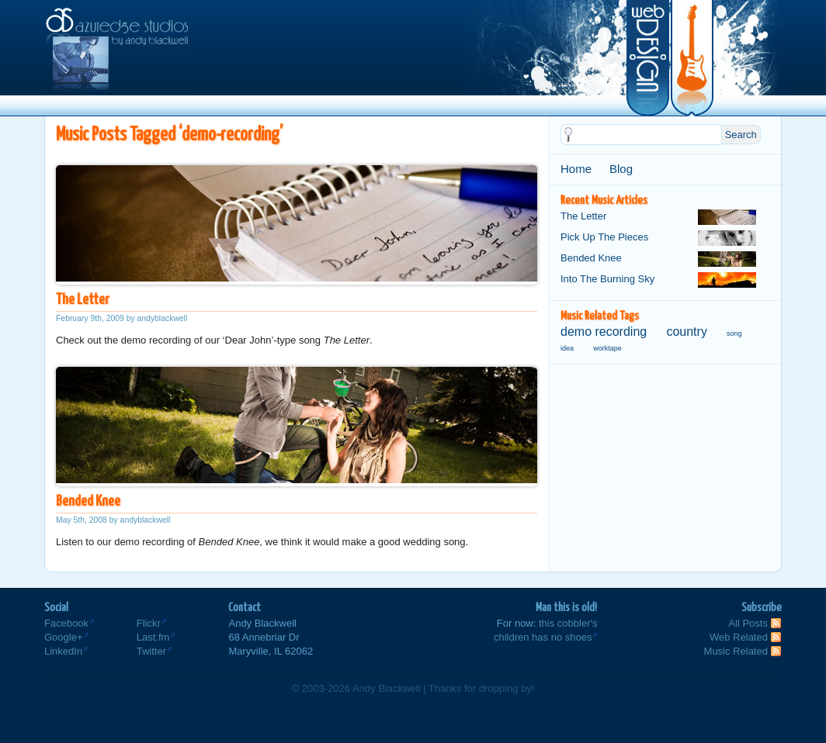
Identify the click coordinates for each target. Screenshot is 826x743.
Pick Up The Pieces (659, 238)
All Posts (748, 623)
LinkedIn (63, 651)
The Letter (82, 299)
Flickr (149, 623)
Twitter (151, 651)
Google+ (63, 637)
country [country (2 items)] (686, 331)
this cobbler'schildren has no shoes (545, 630)
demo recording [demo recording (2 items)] (603, 331)
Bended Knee (88, 501)
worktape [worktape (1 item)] (607, 348)
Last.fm (153, 637)
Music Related (736, 651)
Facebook (66, 623)
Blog (621, 168)
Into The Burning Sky (659, 280)
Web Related (739, 637)
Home (576, 168)
